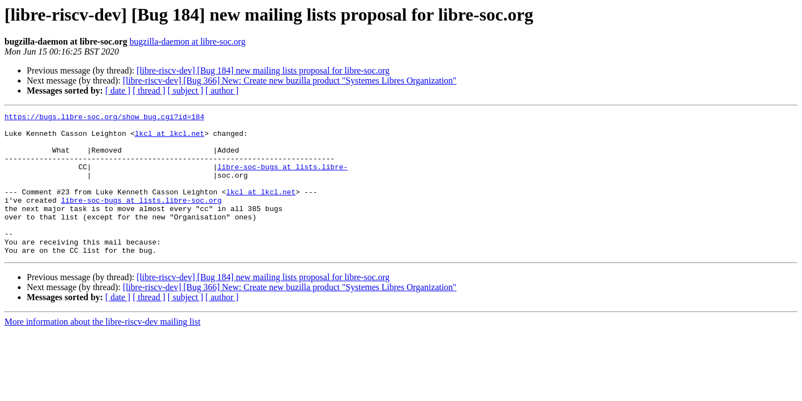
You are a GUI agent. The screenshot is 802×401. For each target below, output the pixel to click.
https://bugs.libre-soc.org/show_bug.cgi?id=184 (104, 118)
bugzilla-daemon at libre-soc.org (188, 41)
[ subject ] (185, 90)
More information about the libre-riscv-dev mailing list (102, 350)
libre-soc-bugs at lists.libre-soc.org (141, 218)
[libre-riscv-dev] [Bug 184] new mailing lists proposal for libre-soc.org (262, 70)
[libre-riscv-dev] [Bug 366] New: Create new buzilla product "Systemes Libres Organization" (289, 80)
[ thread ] (149, 90)
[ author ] (222, 90)
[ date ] (117, 90)
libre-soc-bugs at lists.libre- (282, 178)
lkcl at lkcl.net (169, 138)
